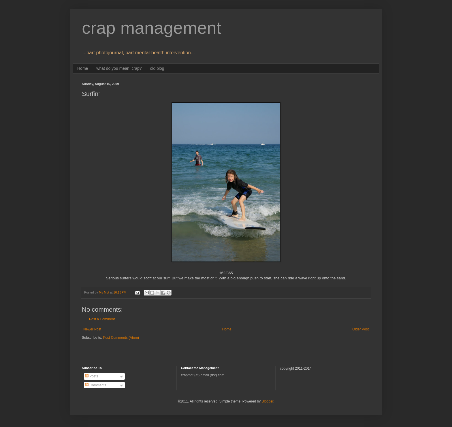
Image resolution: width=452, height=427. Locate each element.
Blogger (267, 401)
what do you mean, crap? (119, 68)
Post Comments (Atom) (121, 338)
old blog (157, 68)
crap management (151, 27)
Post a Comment (102, 319)
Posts (91, 376)
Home (82, 68)
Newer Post (92, 329)
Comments (95, 385)
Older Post (360, 329)
